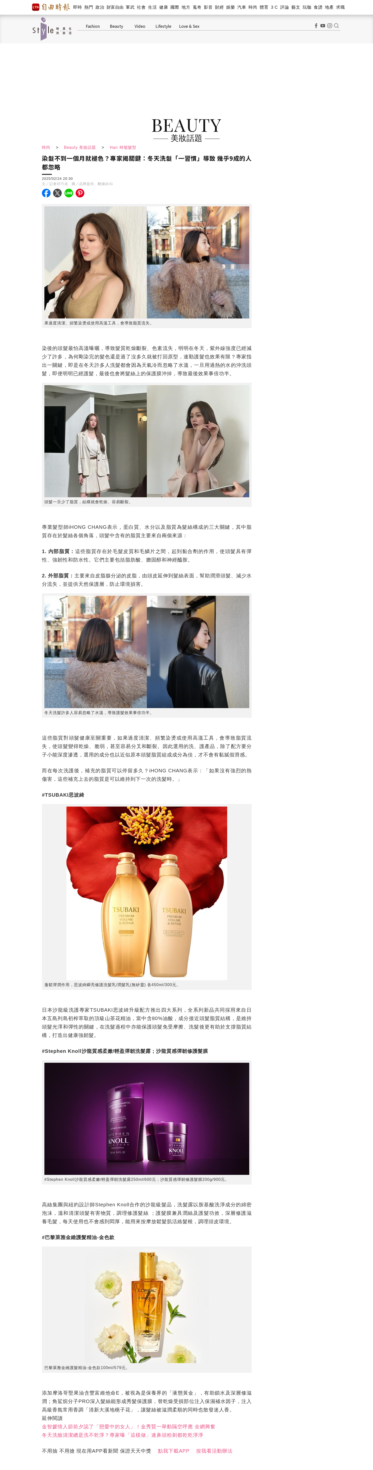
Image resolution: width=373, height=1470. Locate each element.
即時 (77, 7)
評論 (284, 7)
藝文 (295, 7)
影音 (208, 7)
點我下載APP (173, 1451)
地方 (186, 7)
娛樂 (230, 7)
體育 (264, 7)
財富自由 (115, 7)
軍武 (130, 7)
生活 (152, 7)
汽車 (241, 7)
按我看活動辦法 (214, 1451)
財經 (219, 7)
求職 (340, 7)
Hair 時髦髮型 (123, 147)
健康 (163, 7)
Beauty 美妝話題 (80, 147)
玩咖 (307, 7)
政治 (99, 7)
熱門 (88, 7)
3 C (274, 7)
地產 (329, 7)
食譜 (318, 7)
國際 (174, 7)
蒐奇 (197, 7)
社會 (141, 7)
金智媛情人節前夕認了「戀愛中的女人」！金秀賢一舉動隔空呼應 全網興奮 (129, 1426)
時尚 (253, 7)
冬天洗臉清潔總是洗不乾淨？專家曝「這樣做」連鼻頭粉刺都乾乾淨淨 (122, 1435)
